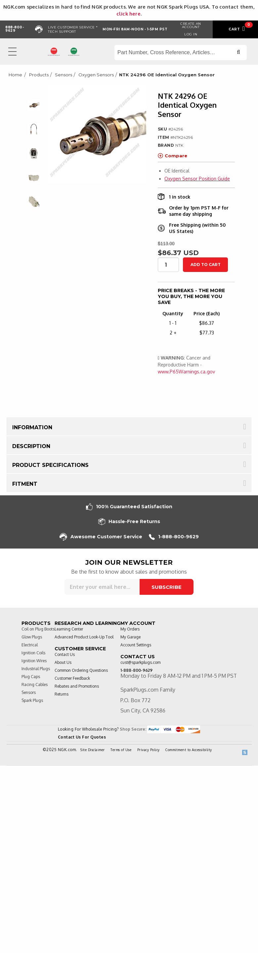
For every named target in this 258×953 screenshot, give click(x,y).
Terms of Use (120, 750)
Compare (172, 155)
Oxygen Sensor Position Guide (197, 178)
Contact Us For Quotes (82, 737)
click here (128, 14)
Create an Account (190, 25)
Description (31, 446)
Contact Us (65, 654)
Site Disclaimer (92, 750)
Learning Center (69, 629)
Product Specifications (50, 465)
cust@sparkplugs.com (140, 662)
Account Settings (135, 644)
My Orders (130, 629)
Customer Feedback (72, 678)
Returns (61, 694)
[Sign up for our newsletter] (102, 587)
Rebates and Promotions (77, 686)
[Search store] (180, 52)
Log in (190, 34)
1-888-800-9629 (174, 537)
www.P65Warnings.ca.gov (186, 371)
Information (32, 427)
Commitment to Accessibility (188, 750)
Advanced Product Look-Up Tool (84, 636)
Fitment (24, 484)
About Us (63, 662)
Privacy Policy (148, 750)
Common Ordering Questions (81, 670)
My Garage (130, 636)
